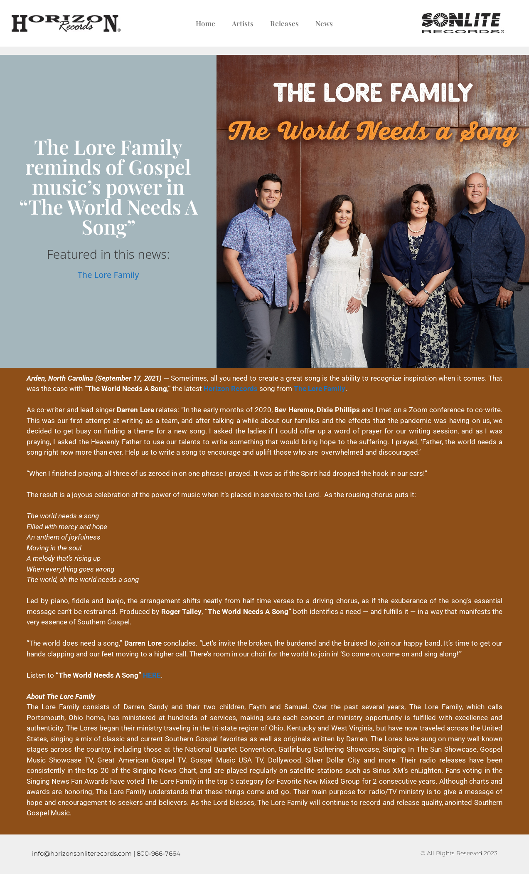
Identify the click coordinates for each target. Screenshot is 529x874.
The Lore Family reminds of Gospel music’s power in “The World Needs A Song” (108, 186)
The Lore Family (108, 274)
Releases (284, 23)
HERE (152, 675)
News (324, 23)
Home (205, 23)
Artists (242, 23)
